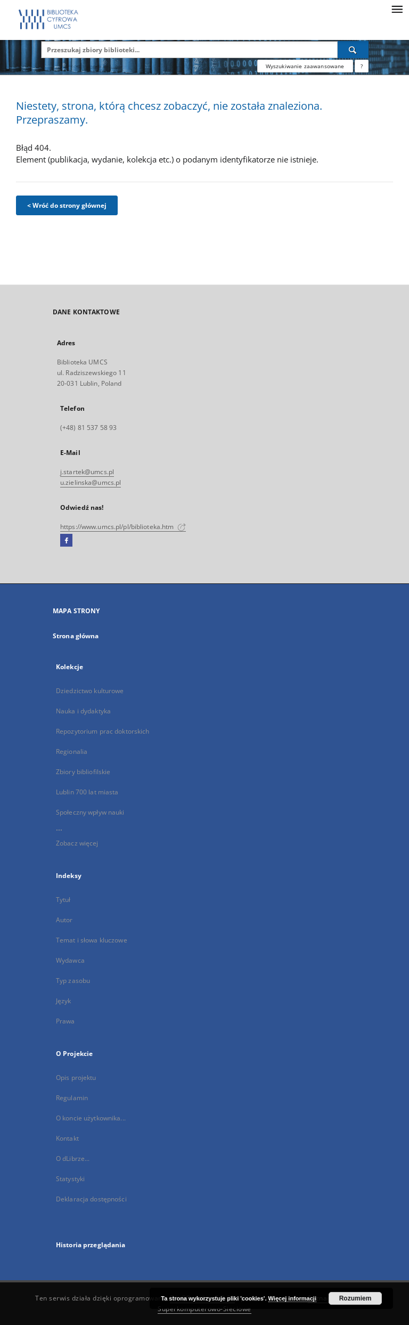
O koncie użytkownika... (91, 1118)
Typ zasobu (73, 980)
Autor (64, 919)
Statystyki (70, 1178)
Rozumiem (355, 1298)
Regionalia (71, 751)
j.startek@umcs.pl (87, 471)
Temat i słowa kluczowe (91, 940)
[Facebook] (66, 541)
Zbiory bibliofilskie (83, 771)
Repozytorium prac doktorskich (102, 731)
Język (63, 1000)
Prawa (65, 1021)
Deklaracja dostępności (91, 1199)
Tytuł (63, 899)
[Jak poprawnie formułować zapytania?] (362, 66)
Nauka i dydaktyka (83, 711)
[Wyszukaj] (353, 49)
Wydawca (70, 960)
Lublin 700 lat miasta (87, 791)
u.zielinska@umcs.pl (90, 482)
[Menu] (396, 8)
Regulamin (72, 1097)
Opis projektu (76, 1077)
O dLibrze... (72, 1158)
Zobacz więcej (77, 843)
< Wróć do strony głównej (67, 205)
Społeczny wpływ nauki (90, 812)
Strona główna (76, 635)
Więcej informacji (292, 1298)
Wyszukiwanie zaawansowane (305, 66)
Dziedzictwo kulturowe (90, 690)
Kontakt (67, 1138)
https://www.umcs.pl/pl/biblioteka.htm (123, 526)
